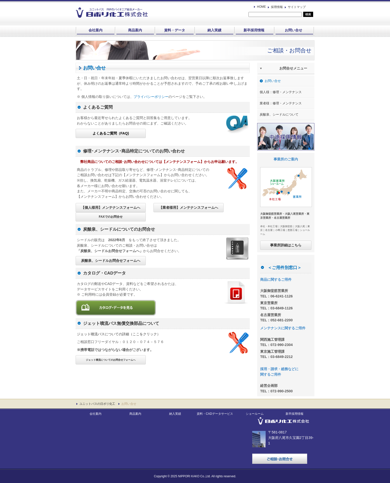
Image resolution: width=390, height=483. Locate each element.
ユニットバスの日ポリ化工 (97, 404)
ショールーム (255, 413)
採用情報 (277, 7)
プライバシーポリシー (151, 97)
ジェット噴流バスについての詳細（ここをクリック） (118, 334)
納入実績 (214, 30)
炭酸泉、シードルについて (279, 114)
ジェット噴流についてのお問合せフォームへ (111, 359)
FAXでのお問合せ (110, 216)
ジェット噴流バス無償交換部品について (121, 323)
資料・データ (174, 30)
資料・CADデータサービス (215, 413)
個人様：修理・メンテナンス (281, 92)
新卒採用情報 (254, 30)
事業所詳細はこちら (285, 245)
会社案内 (95, 30)
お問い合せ (293, 30)
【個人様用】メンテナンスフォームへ (110, 207)
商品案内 (135, 30)
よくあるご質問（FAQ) (111, 133)
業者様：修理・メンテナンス (281, 103)
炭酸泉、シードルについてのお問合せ (119, 229)
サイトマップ (297, 7)
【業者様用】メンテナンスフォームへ (188, 207)
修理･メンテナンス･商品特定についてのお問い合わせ (134, 151)
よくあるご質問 (98, 107)
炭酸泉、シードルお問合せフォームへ (110, 261)
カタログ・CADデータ (104, 273)
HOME (261, 6)
